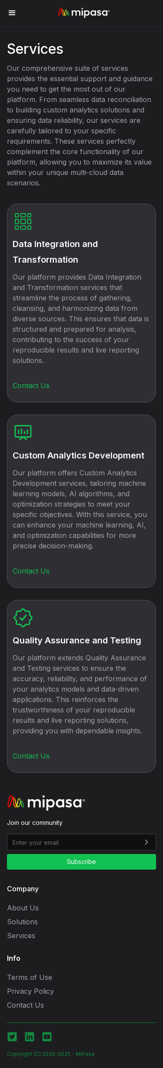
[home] (81, 13)
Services (21, 935)
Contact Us (31, 385)
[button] (12, 13)
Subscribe (81, 861)
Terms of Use (29, 977)
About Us (23, 907)
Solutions (22, 921)
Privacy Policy (30, 991)
